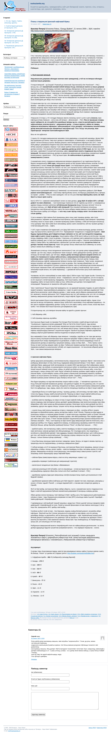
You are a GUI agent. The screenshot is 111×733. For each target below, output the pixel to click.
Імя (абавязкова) (36, 672)
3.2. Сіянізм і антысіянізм (50, 616)
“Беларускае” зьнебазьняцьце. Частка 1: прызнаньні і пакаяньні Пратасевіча (14, 68)
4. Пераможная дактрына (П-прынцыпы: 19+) (13, 46)
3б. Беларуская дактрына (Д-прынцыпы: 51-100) (13, 36)
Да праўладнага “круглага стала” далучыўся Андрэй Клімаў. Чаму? (12, 87)
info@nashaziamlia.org (14, 730)
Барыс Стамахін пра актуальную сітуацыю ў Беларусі (12, 94)
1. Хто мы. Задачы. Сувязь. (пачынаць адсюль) (13, 22)
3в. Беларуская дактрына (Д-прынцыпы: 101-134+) (13, 41)
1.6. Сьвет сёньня (53, 614)
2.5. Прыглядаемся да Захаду (68, 614)
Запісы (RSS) (92, 727)
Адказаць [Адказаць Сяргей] (34, 659)
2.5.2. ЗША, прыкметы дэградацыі (87, 614)
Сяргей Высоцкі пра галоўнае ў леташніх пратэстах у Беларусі (14, 81)
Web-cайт (34, 685)
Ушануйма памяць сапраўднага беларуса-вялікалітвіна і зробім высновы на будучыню (14, 75)
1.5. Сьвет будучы (42, 614)
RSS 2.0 (72, 617)
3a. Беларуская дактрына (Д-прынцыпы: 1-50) (13, 31)
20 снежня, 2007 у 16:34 (37, 638)
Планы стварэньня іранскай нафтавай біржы (50, 22)
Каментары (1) (47, 24)
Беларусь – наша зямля (14, 6)
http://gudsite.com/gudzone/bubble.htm (81, 553)
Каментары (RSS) (102, 727)
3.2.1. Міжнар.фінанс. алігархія (68, 616)
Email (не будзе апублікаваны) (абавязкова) (45, 679)
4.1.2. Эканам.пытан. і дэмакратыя (88, 616)
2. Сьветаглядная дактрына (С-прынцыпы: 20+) (13, 27)
